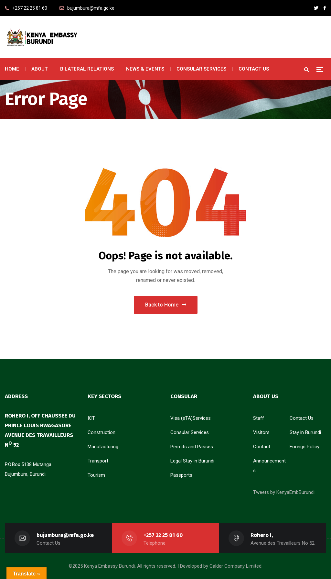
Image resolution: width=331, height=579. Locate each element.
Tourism (96, 475)
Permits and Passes (191, 447)
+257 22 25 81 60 (163, 535)
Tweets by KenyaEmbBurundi (284, 492)
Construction (101, 432)
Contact (261, 447)
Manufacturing (103, 447)
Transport (98, 461)
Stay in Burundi (305, 432)
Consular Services (189, 432)
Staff (258, 418)
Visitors (261, 432)
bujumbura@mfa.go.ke (65, 535)
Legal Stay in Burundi (192, 461)
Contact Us (302, 418)
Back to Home (165, 305)
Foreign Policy (304, 447)
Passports (181, 475)
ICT (91, 418)
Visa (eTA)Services (190, 418)
